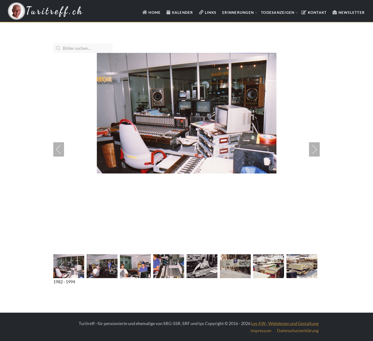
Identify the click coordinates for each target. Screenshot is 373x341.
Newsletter (352, 12)
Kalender (182, 12)
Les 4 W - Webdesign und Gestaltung (285, 323)
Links (210, 12)
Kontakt (317, 12)
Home (154, 12)
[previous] (61, 149)
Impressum (260, 330)
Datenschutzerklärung (298, 330)
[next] (311, 149)
